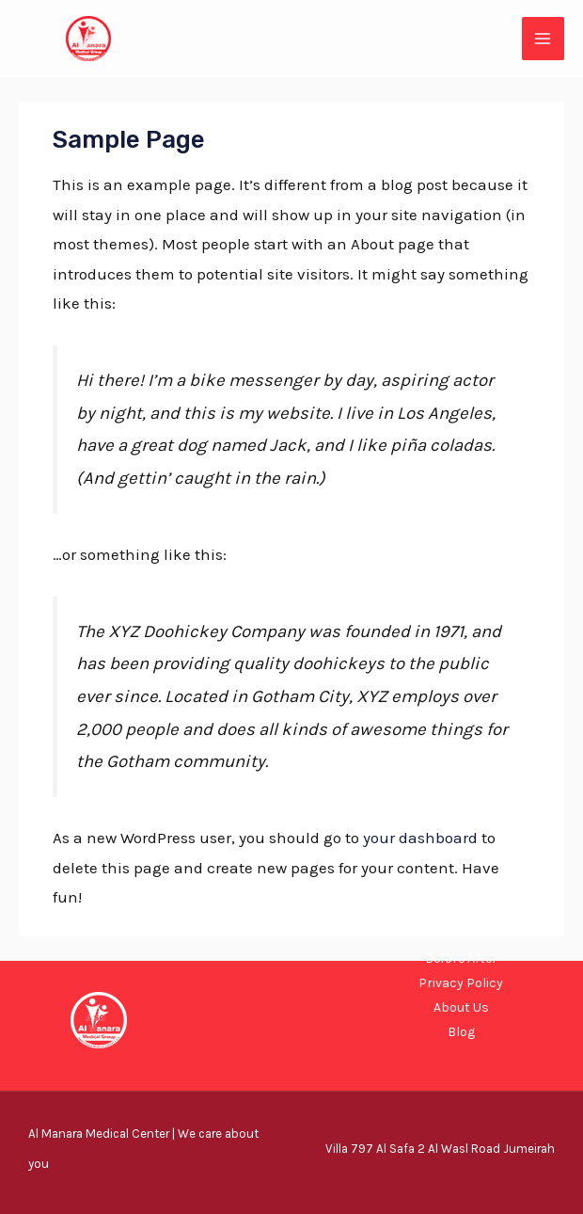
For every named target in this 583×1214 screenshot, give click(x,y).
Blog (461, 1032)
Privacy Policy (460, 983)
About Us (461, 1007)
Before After (461, 958)
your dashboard (420, 837)
